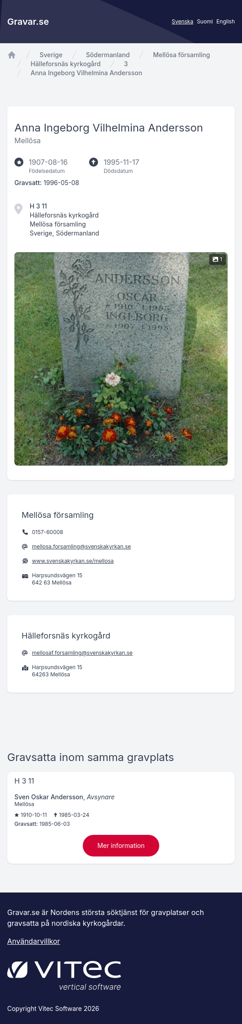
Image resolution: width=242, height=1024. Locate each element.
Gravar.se (28, 21)
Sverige (51, 55)
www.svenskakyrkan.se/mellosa (73, 560)
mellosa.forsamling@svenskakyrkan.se (81, 546)
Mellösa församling (181, 55)
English (225, 21)
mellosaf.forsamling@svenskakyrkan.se (82, 652)
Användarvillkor (33, 941)
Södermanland (108, 55)
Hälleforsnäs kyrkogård (66, 64)
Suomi (205, 21)
